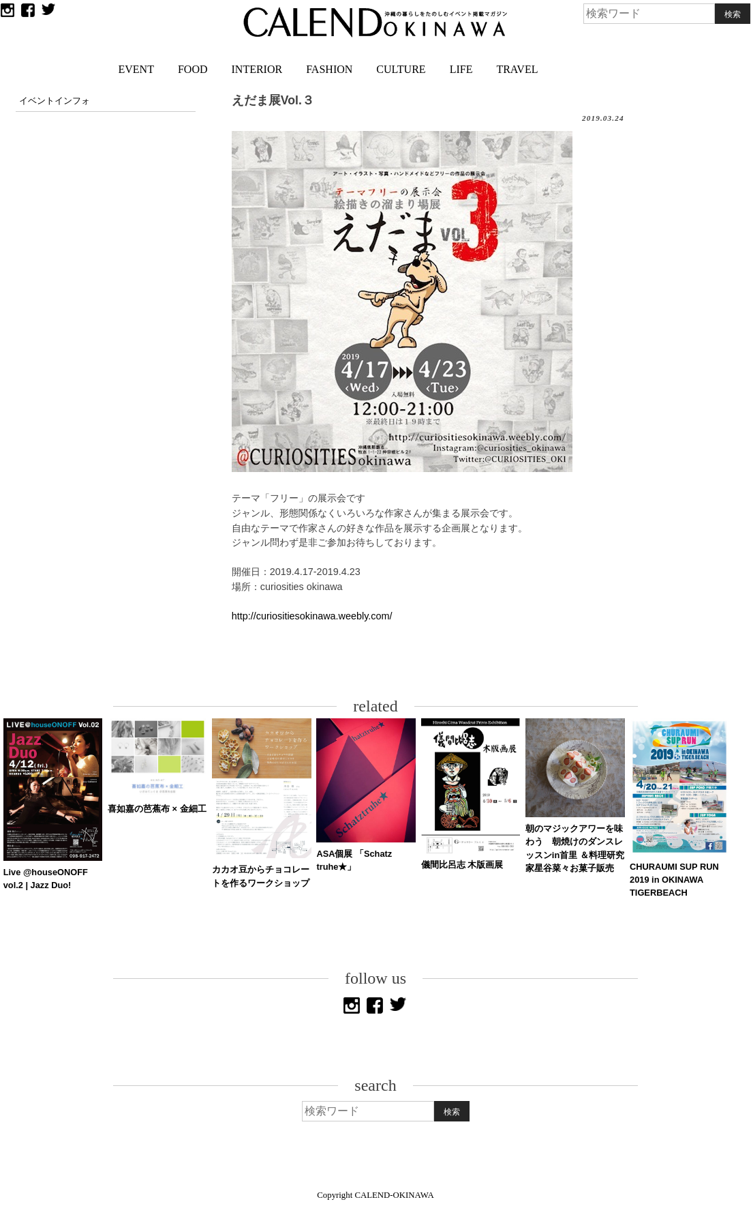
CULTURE (400, 69)
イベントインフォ (54, 101)
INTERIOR (257, 69)
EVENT (136, 69)
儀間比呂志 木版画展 (462, 865)
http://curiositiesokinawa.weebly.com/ (312, 616)
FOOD (193, 69)
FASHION (329, 69)
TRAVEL (517, 69)
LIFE (461, 69)
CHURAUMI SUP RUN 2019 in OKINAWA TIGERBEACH (674, 880)
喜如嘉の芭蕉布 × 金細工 (157, 809)
